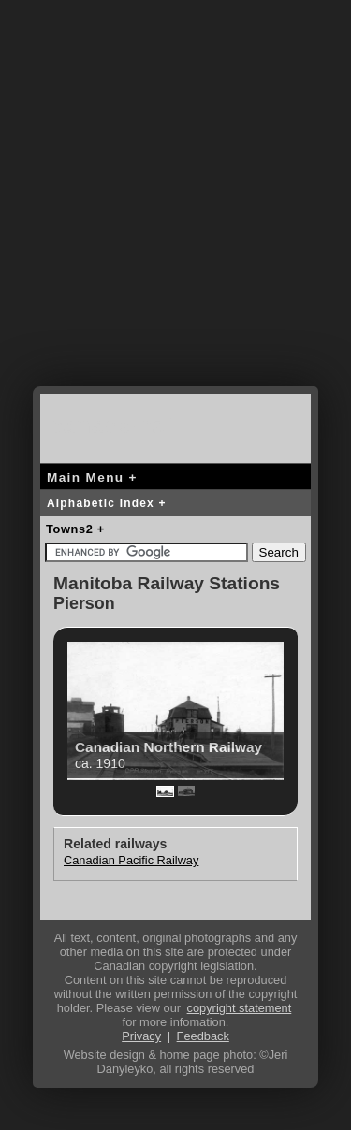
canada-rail (115, 425)
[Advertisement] (175, 208)
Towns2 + (75, 529)
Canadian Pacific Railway (131, 860)
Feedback (203, 1036)
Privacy (141, 1036)
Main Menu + (92, 478)
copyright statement (239, 1008)
